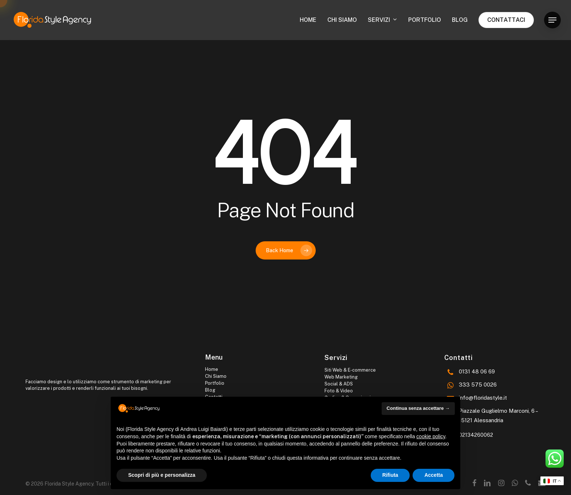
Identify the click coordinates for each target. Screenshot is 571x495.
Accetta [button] (433, 475)
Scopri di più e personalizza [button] (161, 475)
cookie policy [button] (430, 436)
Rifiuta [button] (390, 475)
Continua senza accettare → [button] (418, 408)
